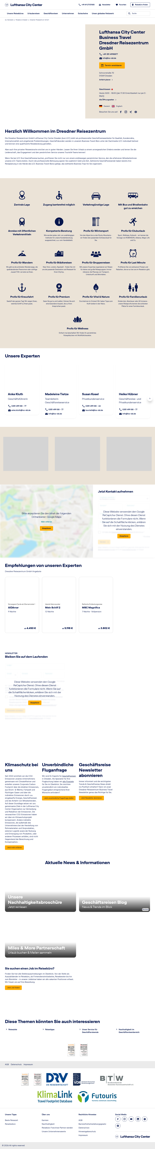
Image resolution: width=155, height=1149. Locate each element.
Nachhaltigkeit (48, 1124)
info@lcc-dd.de (109, 58)
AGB (7, 1064)
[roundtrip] (135, 111)
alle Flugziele (68, 781)
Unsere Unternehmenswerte (54, 1131)
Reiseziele (12, 1029)
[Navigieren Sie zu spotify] (144, 1119)
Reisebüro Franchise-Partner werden (57, 1127)
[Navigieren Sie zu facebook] (117, 1119)
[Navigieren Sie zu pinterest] (117, 1125)
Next (150, 398)
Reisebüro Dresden (22, 20)
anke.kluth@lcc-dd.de (20, 410)
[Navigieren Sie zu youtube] (131, 1119)
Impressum (28, 1064)
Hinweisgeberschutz (87, 1131)
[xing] (130, 111)
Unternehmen (68, 13)
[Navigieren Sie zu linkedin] (138, 1119)
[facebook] (120, 111)
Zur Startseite (9, 20)
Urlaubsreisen (33, 13)
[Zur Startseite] (24, 5)
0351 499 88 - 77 (18, 406)
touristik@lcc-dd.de (94, 410)
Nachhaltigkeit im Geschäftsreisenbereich (129, 1031)
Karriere (45, 1120)
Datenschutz (16, 1064)
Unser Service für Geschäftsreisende (90, 1031)
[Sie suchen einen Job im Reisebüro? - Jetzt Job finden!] (13, 987)
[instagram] (125, 111)
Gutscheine (83, 13)
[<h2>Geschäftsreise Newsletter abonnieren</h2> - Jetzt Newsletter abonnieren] (91, 798)
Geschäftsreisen (51, 13)
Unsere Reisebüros (15, 13)
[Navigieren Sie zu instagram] (124, 1119)
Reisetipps (49, 1029)
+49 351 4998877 (110, 54)
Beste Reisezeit (11, 1120)
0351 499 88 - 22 (93, 406)
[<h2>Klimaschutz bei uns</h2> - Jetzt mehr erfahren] (14, 847)
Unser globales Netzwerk (103, 13)
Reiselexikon (10, 1124)
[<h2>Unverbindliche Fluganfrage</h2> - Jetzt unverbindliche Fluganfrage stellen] (59, 798)
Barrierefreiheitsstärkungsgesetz (92, 1124)
